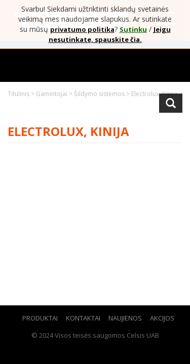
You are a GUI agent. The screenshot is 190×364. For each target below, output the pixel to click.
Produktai (40, 318)
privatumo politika (82, 29)
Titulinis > (22, 93)
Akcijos (162, 318)
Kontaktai (83, 318)
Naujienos (125, 318)
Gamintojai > (55, 93)
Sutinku (133, 29)
